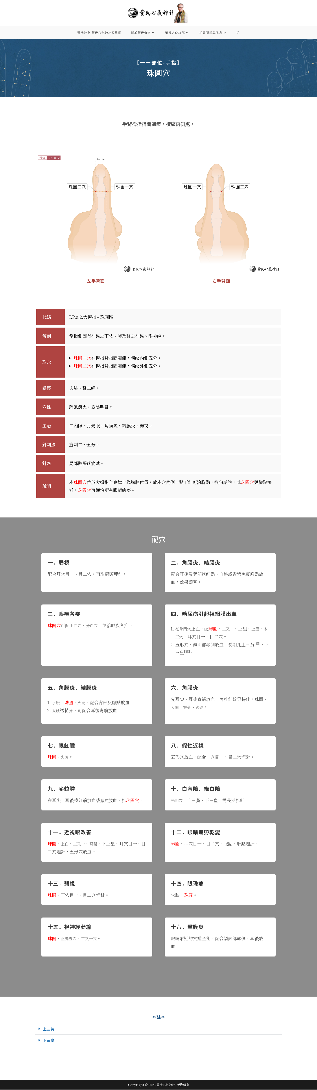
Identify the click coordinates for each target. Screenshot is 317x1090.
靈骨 (188, 707)
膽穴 (104, 800)
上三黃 (49, 1029)
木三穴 (181, 636)
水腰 (56, 702)
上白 (65, 843)
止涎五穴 (69, 938)
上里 (258, 628)
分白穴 (93, 625)
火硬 (82, 702)
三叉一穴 (91, 938)
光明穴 (177, 800)
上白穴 (76, 625)
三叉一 (230, 628)
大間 (175, 707)
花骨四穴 (184, 628)
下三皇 (49, 1040)
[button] (158, 1029)
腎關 (96, 843)
